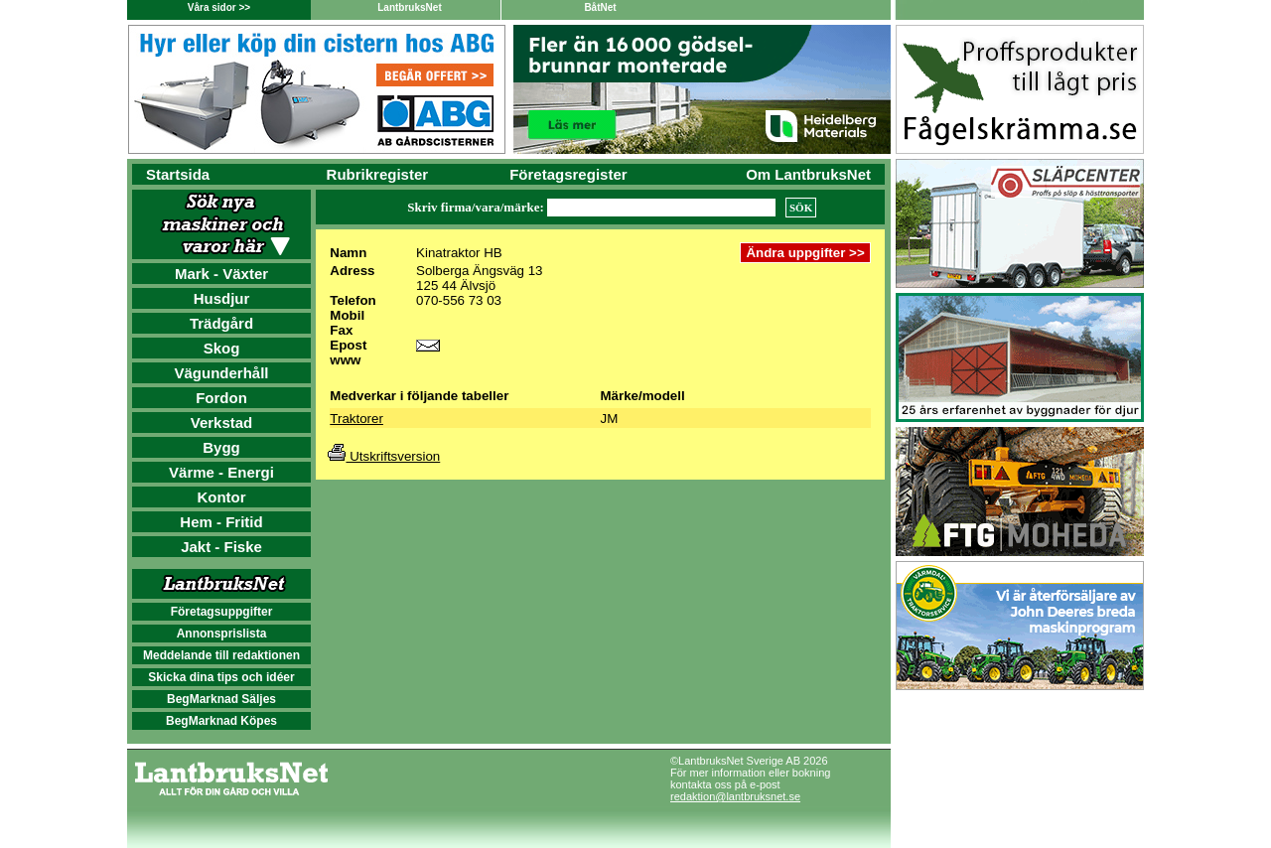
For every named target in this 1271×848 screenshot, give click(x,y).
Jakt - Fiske (221, 546)
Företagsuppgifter (222, 612)
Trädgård (221, 323)
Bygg (221, 447)
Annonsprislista (222, 633)
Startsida (178, 174)
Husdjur (222, 298)
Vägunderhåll (221, 372)
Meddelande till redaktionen (221, 655)
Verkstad (222, 422)
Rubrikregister (378, 174)
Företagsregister (568, 174)
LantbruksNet (409, 7)
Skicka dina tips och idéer (221, 677)
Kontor (221, 497)
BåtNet (600, 7)
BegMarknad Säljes (221, 699)
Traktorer (356, 418)
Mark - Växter (221, 273)
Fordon (221, 397)
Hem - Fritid (221, 521)
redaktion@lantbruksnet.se (735, 796)
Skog (222, 348)
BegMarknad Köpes (221, 721)
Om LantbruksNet (808, 174)
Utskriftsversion (384, 456)
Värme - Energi (221, 472)
